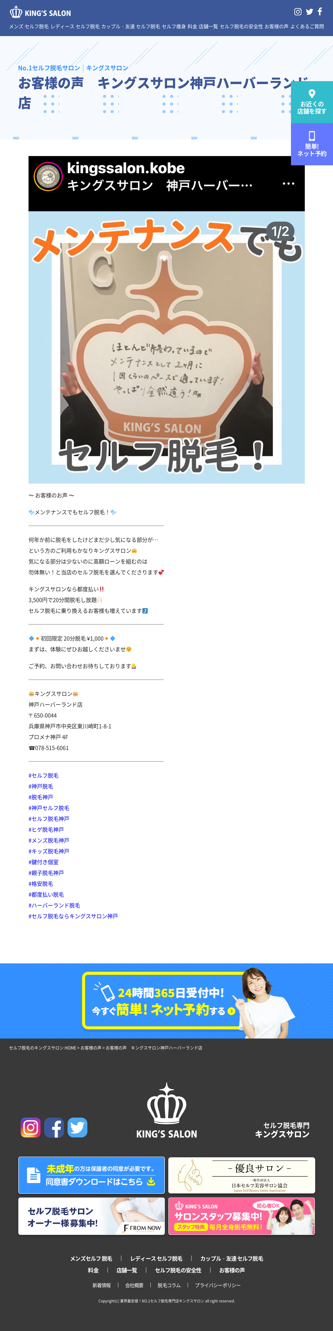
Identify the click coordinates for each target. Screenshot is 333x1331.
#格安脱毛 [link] (41, 883)
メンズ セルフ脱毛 (29, 26)
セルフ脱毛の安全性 (241, 26)
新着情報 (101, 1285)
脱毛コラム (169, 1285)
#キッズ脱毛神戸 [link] (49, 851)
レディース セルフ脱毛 (75, 26)
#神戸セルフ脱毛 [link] (49, 808)
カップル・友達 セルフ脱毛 (130, 26)
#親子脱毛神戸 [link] (46, 873)
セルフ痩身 (174, 26)
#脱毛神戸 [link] (41, 797)
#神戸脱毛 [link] (41, 786)
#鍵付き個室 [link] (44, 862)
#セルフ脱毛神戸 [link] (49, 818)
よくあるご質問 (307, 26)
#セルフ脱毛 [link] (44, 775)
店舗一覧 (208, 26)
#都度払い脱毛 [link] (46, 894)
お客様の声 (277, 26)
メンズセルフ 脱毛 (91, 1258)
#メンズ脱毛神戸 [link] (49, 840)
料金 (192, 26)
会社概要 (134, 1285)
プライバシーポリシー (218, 1285)
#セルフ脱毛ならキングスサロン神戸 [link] (73, 916)
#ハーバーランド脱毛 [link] (54, 905)
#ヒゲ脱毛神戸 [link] (46, 829)
